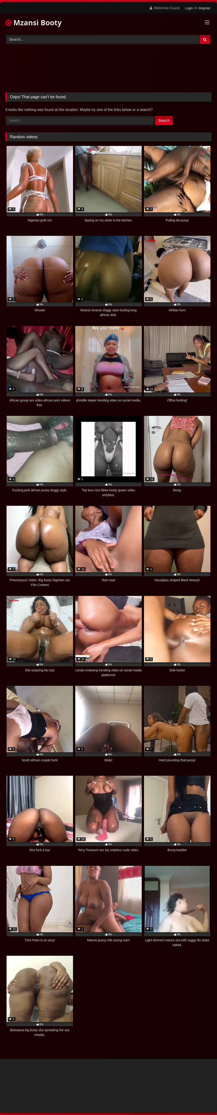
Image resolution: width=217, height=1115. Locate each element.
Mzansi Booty (33, 22)
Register (204, 8)
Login (189, 8)
